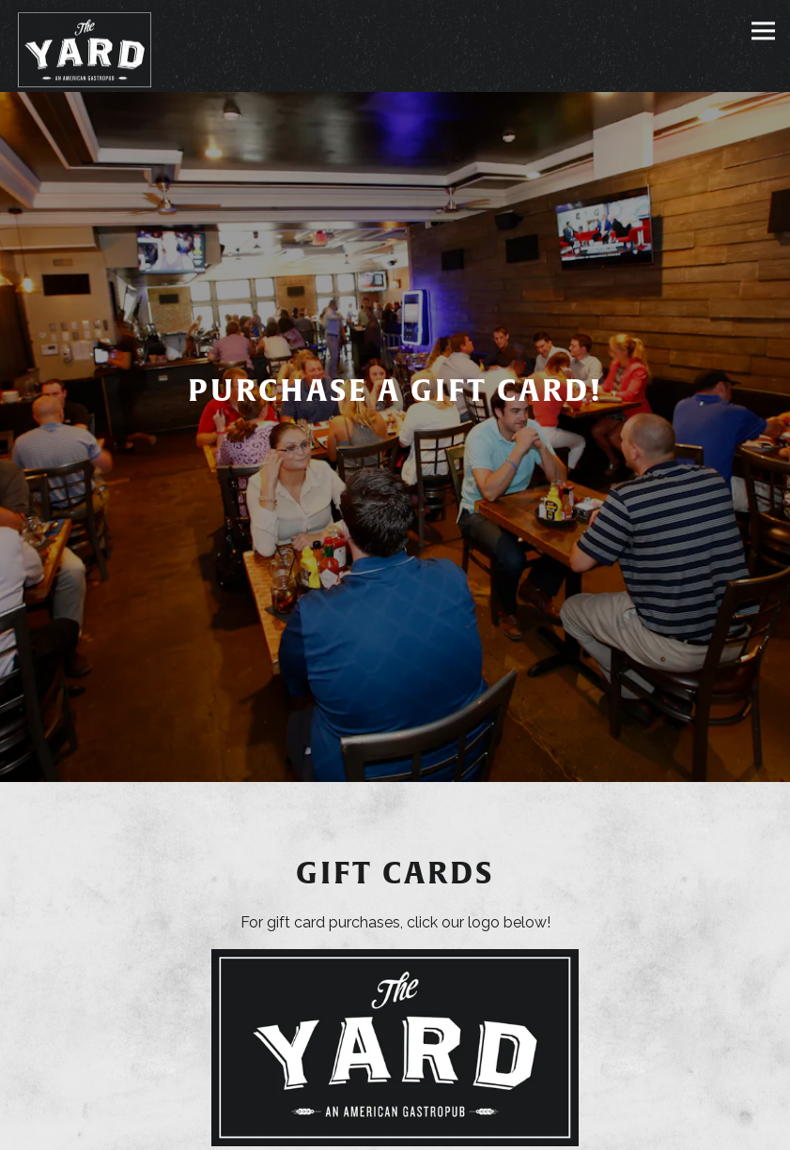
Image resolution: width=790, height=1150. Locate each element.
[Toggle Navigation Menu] (763, 30)
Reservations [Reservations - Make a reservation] (395, 1083)
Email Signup (395, 1128)
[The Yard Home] (84, 49)
